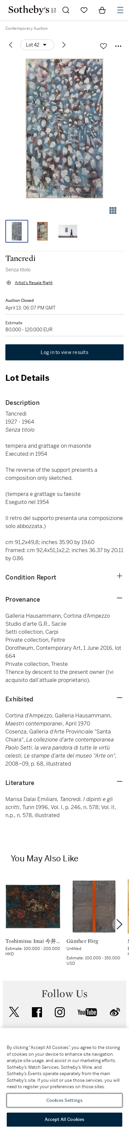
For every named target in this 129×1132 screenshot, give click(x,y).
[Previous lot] (10, 44)
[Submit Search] (65, 10)
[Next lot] (64, 44)
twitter (14, 1012)
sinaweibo (115, 1012)
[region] (64, 1080)
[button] (64, 128)
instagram (60, 1012)
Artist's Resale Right (33, 282)
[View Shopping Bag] (102, 10)
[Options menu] (37, 44)
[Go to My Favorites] (84, 10)
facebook (37, 1012)
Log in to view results (64, 352)
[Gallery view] (113, 210)
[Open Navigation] (120, 10)
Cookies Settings (64, 1100)
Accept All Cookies (64, 1119)
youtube (87, 1012)
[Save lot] (103, 46)
